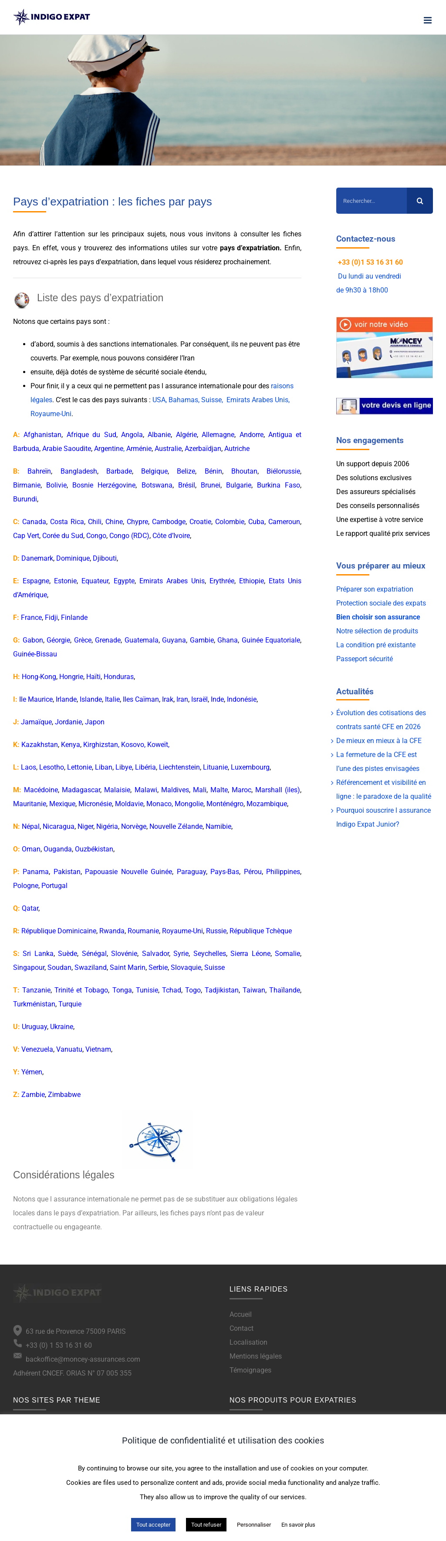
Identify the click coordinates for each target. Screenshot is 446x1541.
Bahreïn (39, 471)
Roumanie (143, 931)
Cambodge (169, 522)
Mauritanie (29, 804)
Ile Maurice (36, 699)
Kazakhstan (39, 744)
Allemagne (218, 435)
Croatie (200, 522)
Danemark (37, 558)
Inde (217, 699)
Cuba (256, 522)
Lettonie (79, 767)
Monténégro (224, 804)
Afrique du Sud (91, 435)
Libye (123, 767)
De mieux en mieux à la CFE (379, 741)
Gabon (33, 640)
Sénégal (94, 953)
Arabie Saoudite (66, 448)
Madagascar (81, 790)
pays (86, 262)
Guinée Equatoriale (271, 640)
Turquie (69, 1004)
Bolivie (56, 485)
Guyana (174, 640)
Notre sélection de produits (377, 631)
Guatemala (142, 640)
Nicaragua (58, 826)
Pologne (25, 886)
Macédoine (41, 790)
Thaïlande (284, 990)
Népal (31, 826)
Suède (67, 953)
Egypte (124, 581)
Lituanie (215, 767)
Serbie (158, 967)
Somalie (287, 953)
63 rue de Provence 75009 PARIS (74, 1331)
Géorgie (58, 640)
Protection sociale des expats (381, 603)
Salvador (155, 953)
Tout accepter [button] (153, 1524)
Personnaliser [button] (254, 1524)
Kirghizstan (100, 744)
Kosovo (132, 744)
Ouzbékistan (94, 849)
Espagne (36, 581)
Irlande (66, 699)
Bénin (213, 471)
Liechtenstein (179, 767)
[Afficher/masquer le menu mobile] (428, 20)
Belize (186, 471)
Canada (34, 522)
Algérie (186, 435)
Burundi (25, 499)
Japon (95, 722)
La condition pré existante (376, 645)
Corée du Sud (62, 536)
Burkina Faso (278, 485)
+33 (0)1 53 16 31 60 (370, 262)
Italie (112, 699)
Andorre (252, 435)
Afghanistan (42, 435)
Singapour (28, 967)
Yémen (31, 1072)
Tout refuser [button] (206, 1524)
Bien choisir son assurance (378, 617)
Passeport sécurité (364, 659)
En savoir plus (298, 1524)
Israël (199, 699)
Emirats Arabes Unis (172, 581)
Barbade (119, 471)
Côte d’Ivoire (171, 536)
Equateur (94, 581)
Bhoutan (244, 471)
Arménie (139, 448)
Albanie (159, 435)
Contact (241, 1328)
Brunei (210, 485)
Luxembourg (250, 767)
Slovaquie (186, 967)
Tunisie (147, 990)
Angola (132, 435)
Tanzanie (36, 990)
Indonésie (242, 699)
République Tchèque (261, 931)
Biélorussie (283, 471)
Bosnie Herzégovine (103, 485)
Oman (31, 849)
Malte (219, 790)
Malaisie (117, 790)
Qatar (30, 908)
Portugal (54, 886)
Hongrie (71, 677)
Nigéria (107, 826)
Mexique (62, 804)
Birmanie (27, 485)
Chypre (137, 522)
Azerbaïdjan (203, 448)
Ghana (227, 640)
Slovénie (124, 953)
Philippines (283, 872)
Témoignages (250, 1370)
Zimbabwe (64, 1094)
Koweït (157, 744)
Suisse (214, 967)
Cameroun (284, 522)
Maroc (241, 790)
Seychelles (209, 953)
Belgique (154, 471)
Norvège (133, 826)
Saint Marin (127, 967)
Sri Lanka (38, 953)
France (31, 617)
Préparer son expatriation (374, 589)
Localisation (248, 1342)
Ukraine (61, 1027)
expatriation (261, 248)
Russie (216, 931)
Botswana (157, 485)
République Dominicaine (58, 931)
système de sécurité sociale (140, 372)
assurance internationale (203, 386)
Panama (36, 872)
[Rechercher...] (371, 201)
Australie (168, 448)
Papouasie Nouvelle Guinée (128, 872)
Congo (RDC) (129, 536)
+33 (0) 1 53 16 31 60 (52, 1345)
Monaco (159, 804)
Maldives (175, 790)
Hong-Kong (39, 677)
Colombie (229, 522)
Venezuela (37, 1049)
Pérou (253, 872)
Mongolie (189, 804)
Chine (114, 522)
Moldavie (129, 804)
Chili (94, 522)
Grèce (82, 640)
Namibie (218, 826)
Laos (28, 767)
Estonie (65, 581)
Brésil (186, 485)
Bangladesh (79, 471)
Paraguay (191, 872)
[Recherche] (420, 201)
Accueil (241, 1314)
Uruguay (34, 1027)
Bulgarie (238, 485)
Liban (103, 767)
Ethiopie (251, 581)
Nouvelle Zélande (176, 826)
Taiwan (254, 990)
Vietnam (98, 1049)
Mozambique (267, 804)
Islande (91, 699)
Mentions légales (256, 1356)
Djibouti (105, 558)
